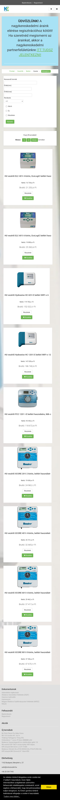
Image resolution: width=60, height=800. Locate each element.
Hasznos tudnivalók (8, 697)
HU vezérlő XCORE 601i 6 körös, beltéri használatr (27, 593)
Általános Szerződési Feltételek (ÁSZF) (15, 695)
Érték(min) (7, 85)
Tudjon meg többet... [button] (12, 796)
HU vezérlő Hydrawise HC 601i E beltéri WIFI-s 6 (27, 295)
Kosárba (28, 198)
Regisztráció (38, 2)
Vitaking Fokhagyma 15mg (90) (13, 738)
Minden (34, 140)
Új (7, 111)
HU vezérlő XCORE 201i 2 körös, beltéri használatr (27, 473)
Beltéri (28, 71)
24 (28, 140)
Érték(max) (8, 92)
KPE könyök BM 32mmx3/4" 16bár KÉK (15, 751)
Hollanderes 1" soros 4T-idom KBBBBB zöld (17, 740)
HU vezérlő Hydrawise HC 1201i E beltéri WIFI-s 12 (28, 354)
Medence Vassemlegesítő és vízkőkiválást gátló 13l (20, 742)
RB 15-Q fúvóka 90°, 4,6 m (11, 735)
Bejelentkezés (27, 2)
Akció (9, 106)
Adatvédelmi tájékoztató (10, 692)
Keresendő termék (10, 79)
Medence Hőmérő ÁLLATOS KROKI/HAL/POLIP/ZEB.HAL (22, 749)
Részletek (28, 193)
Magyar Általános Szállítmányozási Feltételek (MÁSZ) (20, 701)
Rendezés (7, 98)
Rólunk (4, 704)
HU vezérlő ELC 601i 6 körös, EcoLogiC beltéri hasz (28, 235)
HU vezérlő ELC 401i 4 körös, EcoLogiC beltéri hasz (28, 176)
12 (24, 140)
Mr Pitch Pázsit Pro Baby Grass (13, 733)
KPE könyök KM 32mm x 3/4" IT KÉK (14, 747)
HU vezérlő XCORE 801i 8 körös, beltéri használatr (27, 652)
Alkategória (46, 71)
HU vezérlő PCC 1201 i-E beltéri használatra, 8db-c (28, 414)
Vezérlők (20, 71)
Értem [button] (49, 787)
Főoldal (12, 71)
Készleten (10, 115)
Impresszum (6, 699)
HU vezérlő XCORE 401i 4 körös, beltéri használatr (27, 533)
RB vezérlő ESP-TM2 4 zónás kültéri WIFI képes (18, 744)
